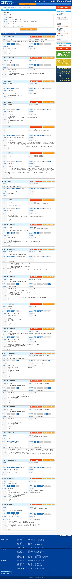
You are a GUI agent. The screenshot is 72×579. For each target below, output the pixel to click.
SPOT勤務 (25, 572)
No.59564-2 (59, 29)
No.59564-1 (59, 36)
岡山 (29, 545)
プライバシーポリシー (44, 572)
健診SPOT (31, 572)
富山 (31, 542)
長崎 (33, 547)
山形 (41, 539)
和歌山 (38, 544)
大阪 (29, 544)
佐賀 (31, 547)
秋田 (39, 539)
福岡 (29, 547)
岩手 (34, 539)
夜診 (24, 21)
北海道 (29, 539)
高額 (14, 23)
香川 (42, 545)
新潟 (29, 542)
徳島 (40, 545)
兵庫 (31, 544)
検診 (36, 21)
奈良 (36, 544)
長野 (38, 542)
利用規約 (61, 572)
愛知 (29, 543)
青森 (32, 539)
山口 (38, 545)
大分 (38, 547)
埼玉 (36, 540)
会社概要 (36, 572)
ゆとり (10, 23)
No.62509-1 (59, 14)
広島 (31, 545)
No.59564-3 (59, 22)
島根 (36, 545)
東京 (29, 540)
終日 (20, 21)
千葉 (34, 540)
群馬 (43, 540)
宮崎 (40, 547)
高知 (47, 545)
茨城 (39, 540)
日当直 (32, 21)
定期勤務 (19, 7)
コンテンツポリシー (54, 572)
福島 (43, 539)
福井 (36, 542)
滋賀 (41, 544)
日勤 (9, 21)
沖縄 (45, 547)
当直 (28, 21)
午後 (16, 21)
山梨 (40, 542)
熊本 (36, 547)
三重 (36, 543)
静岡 (31, 543)
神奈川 (32, 540)
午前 (13, 21)
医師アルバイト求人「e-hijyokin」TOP (9, 7)
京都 (33, 544)
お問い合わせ (67, 572)
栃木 (41, 540)
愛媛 (45, 545)
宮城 (36, 539)
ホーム (14, 572)
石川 (33, 542)
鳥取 (33, 545)
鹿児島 (43, 547)
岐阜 (33, 543)
